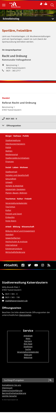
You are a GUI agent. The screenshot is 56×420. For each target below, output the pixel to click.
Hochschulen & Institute (16, 241)
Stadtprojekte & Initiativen (17, 158)
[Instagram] (43, 265)
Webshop (28, 357)
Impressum (7, 387)
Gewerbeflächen (12, 238)
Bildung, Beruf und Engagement (20, 231)
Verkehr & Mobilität (14, 185)
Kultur (8, 210)
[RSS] (49, 265)
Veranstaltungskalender (16, 203)
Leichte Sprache (9, 396)
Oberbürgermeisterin (15, 144)
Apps (28, 338)
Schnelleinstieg (29, 19)
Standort (9, 234)
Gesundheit (10, 178)
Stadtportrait (11, 171)
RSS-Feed (28, 344)
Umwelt (8, 182)
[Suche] (50, 380)
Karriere (28, 341)
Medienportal (11, 154)
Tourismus (10, 206)
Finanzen (9, 161)
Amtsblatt (28, 335)
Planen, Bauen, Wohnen (16, 193)
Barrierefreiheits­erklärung (14, 393)
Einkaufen (10, 217)
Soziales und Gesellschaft (17, 175)
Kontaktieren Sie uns (11, 385)
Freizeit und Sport (13, 213)
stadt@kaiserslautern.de (16, 300)
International (11, 245)
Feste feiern (10, 220)
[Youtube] (36, 265)
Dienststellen (25, 315)
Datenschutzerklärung (12, 390)
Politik (8, 147)
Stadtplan (28, 346)
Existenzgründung (13, 248)
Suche (28, 349)
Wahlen (8, 151)
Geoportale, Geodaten (15, 189)
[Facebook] (23, 265)
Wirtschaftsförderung (15, 252)
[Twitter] (29, 265)
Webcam (28, 354)
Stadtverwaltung (12, 140)
